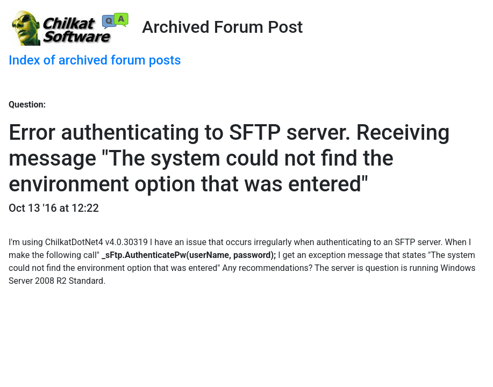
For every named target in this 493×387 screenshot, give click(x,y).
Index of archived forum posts (95, 60)
